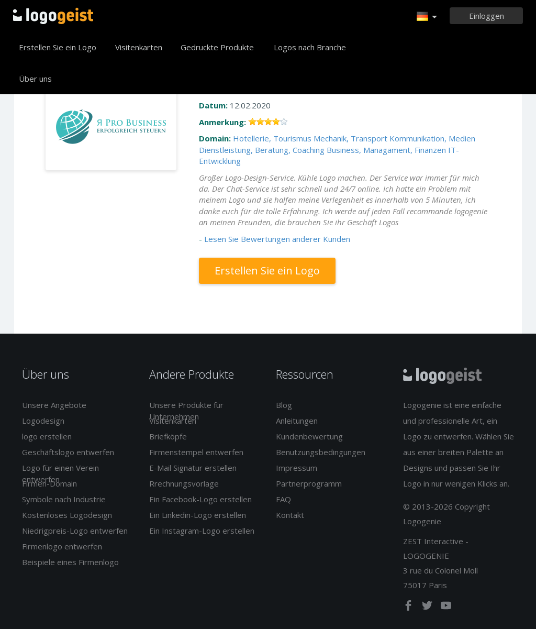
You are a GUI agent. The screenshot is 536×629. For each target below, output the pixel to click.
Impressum (296, 467)
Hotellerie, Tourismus (272, 138)
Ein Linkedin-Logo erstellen (197, 515)
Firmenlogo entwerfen (62, 546)
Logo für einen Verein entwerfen (60, 473)
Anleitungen (297, 420)
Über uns (35, 78)
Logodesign (43, 420)
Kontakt (290, 515)
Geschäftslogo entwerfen (68, 452)
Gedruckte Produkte (217, 47)
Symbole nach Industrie (64, 499)
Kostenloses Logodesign (67, 515)
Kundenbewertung (309, 436)
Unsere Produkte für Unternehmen (186, 410)
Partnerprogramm (309, 483)
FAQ (283, 499)
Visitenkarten (138, 47)
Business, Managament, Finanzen (386, 150)
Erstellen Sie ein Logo (57, 47)
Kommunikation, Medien (432, 138)
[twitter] (428, 607)
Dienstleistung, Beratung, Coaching (262, 150)
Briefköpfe (168, 436)
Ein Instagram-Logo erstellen (201, 530)
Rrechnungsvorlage (184, 483)
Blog (284, 405)
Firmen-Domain (49, 483)
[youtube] (446, 607)
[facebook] (409, 607)
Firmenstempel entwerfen (196, 452)
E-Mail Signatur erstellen (193, 467)
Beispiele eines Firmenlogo (70, 562)
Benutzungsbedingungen (320, 452)
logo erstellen (47, 436)
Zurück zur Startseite (53, 15)
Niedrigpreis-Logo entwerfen (75, 530)
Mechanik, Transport (350, 138)
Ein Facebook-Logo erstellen (200, 499)
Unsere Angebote (54, 405)
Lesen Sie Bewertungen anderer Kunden (277, 239)
